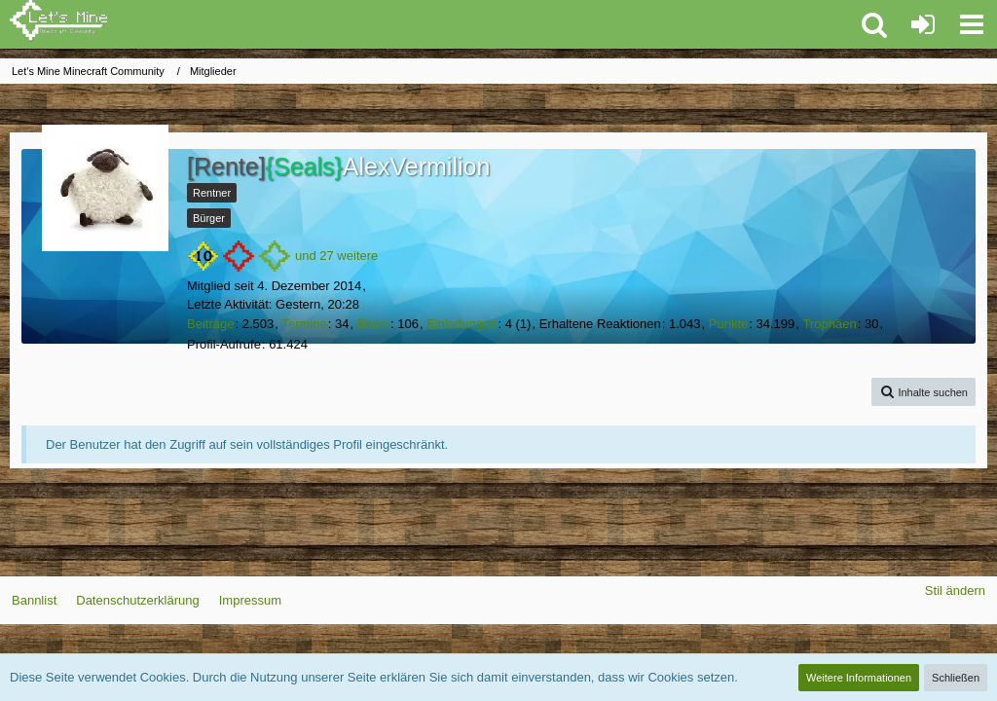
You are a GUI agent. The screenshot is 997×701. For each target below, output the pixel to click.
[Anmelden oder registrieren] (923, 24)
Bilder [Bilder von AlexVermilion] (373, 323)
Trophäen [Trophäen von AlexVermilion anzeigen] (830, 323)
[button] (971, 24)
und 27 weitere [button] (336, 255)
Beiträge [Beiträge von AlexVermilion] (210, 323)
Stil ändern (955, 590)
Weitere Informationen (858, 677)
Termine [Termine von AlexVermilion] (303, 323)
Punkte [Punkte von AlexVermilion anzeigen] (728, 323)
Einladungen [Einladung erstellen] (461, 323)
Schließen (955, 677)
